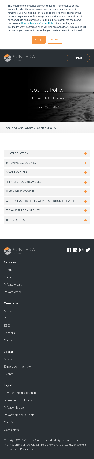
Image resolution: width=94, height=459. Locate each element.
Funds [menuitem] (8, 269)
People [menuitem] (8, 318)
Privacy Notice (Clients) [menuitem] (19, 415)
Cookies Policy (46, 23)
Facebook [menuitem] (69, 250)
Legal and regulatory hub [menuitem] (20, 392)
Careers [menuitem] (9, 333)
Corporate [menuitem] (11, 277)
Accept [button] (38, 39)
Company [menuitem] (11, 303)
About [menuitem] (8, 310)
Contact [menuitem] (9, 340)
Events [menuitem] (8, 374)
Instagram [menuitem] (81, 250)
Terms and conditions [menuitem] (18, 400)
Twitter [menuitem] (87, 250)
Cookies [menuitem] (9, 422)
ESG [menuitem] (7, 325)
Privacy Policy (28, 23)
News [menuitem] (8, 359)
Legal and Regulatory (18, 127)
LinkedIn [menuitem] (75, 250)
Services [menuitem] (10, 262)
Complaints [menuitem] (11, 429)
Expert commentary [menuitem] (17, 366)
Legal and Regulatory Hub (23, 449)
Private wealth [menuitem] (13, 284)
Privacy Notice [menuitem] (14, 407)
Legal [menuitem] (8, 385)
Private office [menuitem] (13, 292)
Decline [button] (55, 39)
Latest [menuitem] (8, 351)
